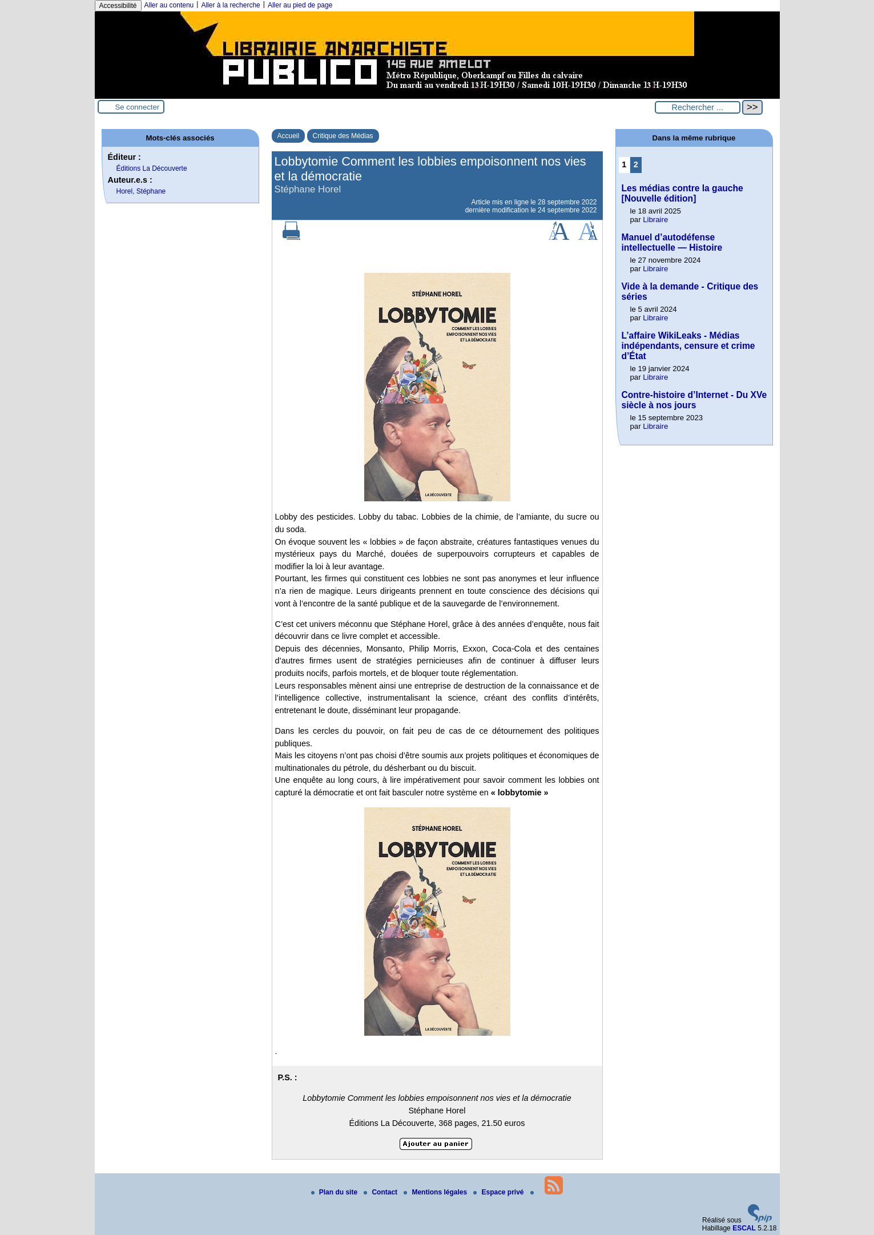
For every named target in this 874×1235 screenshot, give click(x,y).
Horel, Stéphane (141, 191)
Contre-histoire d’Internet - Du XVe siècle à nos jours (694, 400)
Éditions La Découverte (151, 168)
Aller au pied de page (300, 5)
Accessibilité (118, 6)
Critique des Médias (343, 136)
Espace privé (499, 1192)
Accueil (288, 136)
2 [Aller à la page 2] (636, 164)
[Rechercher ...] (697, 107)
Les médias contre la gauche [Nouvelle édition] (682, 193)
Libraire (655, 219)
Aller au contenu (169, 5)
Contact (381, 1192)
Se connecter (137, 107)
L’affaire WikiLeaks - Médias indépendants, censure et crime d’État (688, 346)
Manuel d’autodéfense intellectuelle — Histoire (672, 242)
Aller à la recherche (230, 5)
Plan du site (335, 1192)
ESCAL (744, 1228)
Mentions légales (436, 1192)
